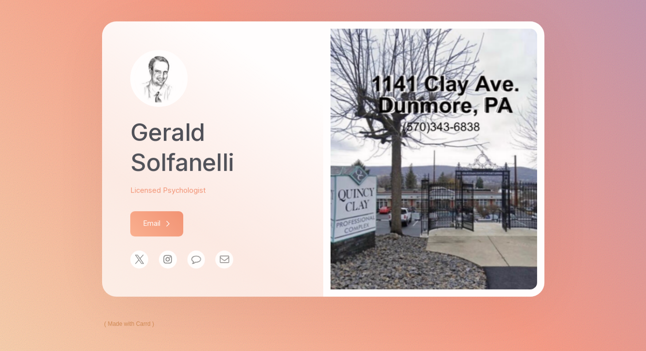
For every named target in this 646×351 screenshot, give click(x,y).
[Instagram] (167, 260)
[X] (139, 260)
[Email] (223, 260)
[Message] (196, 260)
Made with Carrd (129, 324)
